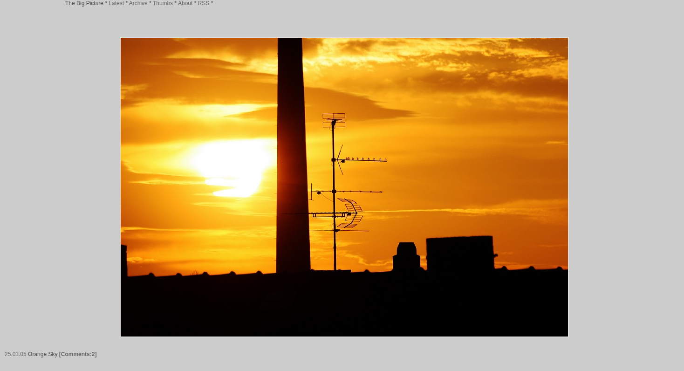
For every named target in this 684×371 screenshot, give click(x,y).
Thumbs (163, 3)
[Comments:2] (78, 354)
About (185, 3)
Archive (138, 3)
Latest (116, 3)
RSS (204, 3)
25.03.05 (16, 354)
